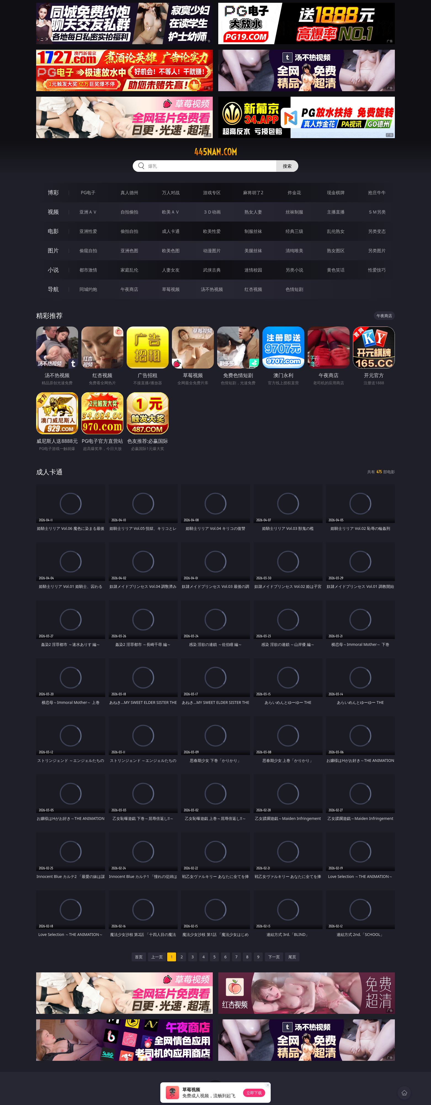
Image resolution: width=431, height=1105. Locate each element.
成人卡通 (171, 231)
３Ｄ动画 (212, 212)
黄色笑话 (336, 270)
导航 (53, 289)
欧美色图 (171, 251)
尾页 (292, 956)
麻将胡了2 (253, 193)
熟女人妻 (253, 212)
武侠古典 (212, 270)
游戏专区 (212, 193)
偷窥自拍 (88, 251)
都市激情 (88, 270)
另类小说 (294, 270)
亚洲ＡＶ (88, 212)
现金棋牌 (336, 193)
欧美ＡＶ (171, 212)
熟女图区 (336, 251)
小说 (53, 269)
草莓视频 (171, 289)
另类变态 (377, 231)
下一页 (274, 956)
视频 (53, 211)
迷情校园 (253, 270)
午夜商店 (129, 289)
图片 (53, 250)
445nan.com (215, 151)
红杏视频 (253, 289)
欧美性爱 (212, 231)
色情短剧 (294, 289)
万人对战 (171, 193)
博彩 (53, 192)
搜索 (287, 166)
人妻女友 (171, 270)
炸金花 (294, 193)
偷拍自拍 (129, 231)
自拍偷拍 (129, 212)
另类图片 (377, 251)
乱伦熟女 (336, 231)
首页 (139, 956)
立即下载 (254, 1092)
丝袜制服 (294, 212)
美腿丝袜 (253, 251)
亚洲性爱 (88, 231)
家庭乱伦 (129, 270)
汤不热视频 (212, 289)
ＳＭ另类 (377, 212)
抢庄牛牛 (377, 193)
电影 (53, 231)
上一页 (157, 956)
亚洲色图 (129, 251)
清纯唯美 (294, 251)
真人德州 (129, 193)
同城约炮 (88, 289)
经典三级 (294, 231)
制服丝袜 (253, 231)
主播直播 (336, 212)
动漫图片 (212, 251)
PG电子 (88, 193)
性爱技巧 (377, 270)
